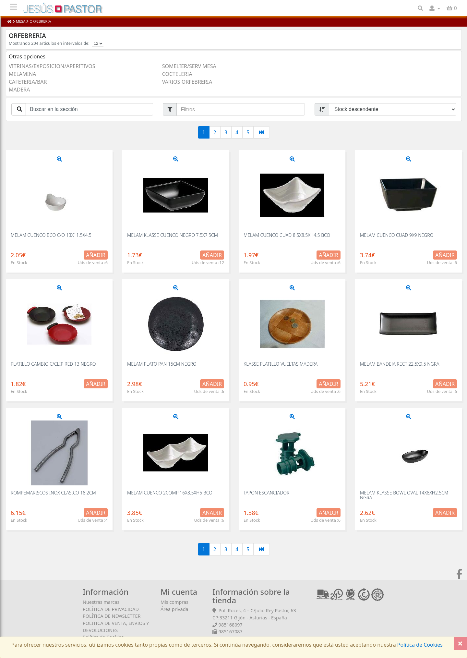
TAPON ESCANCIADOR (266, 493)
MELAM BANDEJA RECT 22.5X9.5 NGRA (399, 364)
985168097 (231, 625)
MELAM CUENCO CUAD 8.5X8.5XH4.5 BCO (287, 235)
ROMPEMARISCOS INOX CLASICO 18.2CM (53, 493)
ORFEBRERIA (40, 21)
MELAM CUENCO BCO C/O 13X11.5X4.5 (51, 235)
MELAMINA (22, 74)
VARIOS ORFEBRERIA (187, 81)
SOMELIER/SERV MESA (189, 66)
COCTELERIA (177, 74)
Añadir (95, 255)
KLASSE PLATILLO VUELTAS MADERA (280, 364)
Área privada (174, 609)
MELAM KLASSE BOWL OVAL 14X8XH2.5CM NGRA (404, 495)
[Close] (460, 643)
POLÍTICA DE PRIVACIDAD (111, 609)
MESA (20, 21)
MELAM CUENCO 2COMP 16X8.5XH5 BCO (169, 493)
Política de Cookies (419, 644)
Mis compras (174, 602)
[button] (434, 8)
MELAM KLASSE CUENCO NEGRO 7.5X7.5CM (172, 235)
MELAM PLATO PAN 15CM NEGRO (162, 364)
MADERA (19, 89)
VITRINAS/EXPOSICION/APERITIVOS (52, 66)
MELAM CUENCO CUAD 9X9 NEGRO (396, 235)
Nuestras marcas (101, 602)
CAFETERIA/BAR (28, 81)
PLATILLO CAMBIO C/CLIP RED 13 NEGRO (53, 364)
